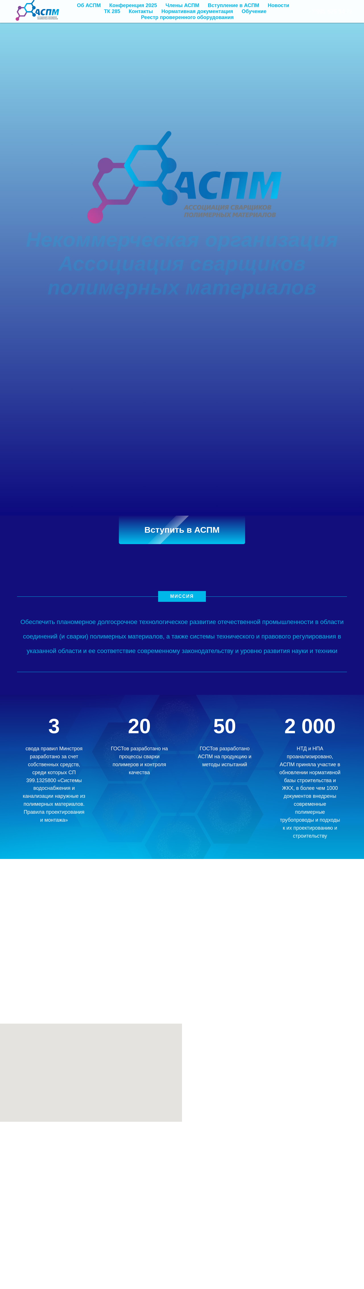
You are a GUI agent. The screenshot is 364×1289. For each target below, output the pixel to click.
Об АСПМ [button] (89, 5)
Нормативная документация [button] (197, 11)
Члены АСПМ (182, 5)
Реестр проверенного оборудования (187, 17)
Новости (278, 5)
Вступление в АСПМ (233, 5)
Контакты (141, 11)
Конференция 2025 (133, 5)
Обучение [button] (254, 11)
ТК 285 (112, 11)
